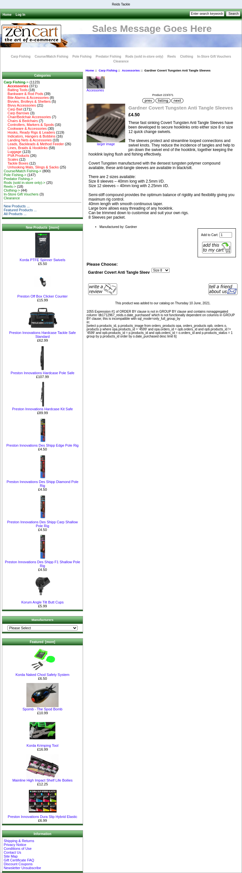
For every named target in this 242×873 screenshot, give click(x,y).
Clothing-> (12, 190)
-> (16, 82)
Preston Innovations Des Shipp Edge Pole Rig (42, 443)
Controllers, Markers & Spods (29, 125)
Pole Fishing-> (15, 175)
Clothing (186, 56)
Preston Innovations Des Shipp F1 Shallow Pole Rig (42, 562)
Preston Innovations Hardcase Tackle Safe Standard (42, 332)
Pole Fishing (81, 56)
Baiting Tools (15, 90)
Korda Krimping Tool (43, 743)
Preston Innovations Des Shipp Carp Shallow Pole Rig (42, 522)
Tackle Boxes (16, 163)
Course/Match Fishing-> (22, 171)
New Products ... (17, 206)
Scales (11, 159)
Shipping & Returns (19, 841)
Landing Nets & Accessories (27, 140)
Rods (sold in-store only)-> (24, 183)
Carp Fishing (107, 70)
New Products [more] (42, 227)
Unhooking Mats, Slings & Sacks (31, 167)
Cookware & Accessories (25, 128)
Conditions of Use (18, 848)
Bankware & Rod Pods (23, 94)
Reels (171, 56)
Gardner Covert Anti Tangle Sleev (119, 272)
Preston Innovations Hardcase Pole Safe (42, 371)
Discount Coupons (18, 864)
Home (7, 14)
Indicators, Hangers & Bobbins (29, 136)
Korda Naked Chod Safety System (42, 673)
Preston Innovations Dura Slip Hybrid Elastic (42, 815)
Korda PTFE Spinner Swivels (42, 258)
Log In (20, 14)
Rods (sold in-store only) (144, 56)
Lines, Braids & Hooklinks (26, 148)
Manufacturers (42, 620)
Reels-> (10, 186)
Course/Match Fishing (51, 56)
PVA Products (16, 155)
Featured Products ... (20, 210)
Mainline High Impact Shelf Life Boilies (42, 778)
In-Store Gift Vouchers (214, 56)
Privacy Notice (15, 845)
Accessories (131, 70)
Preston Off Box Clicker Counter (42, 294)
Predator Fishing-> (18, 179)
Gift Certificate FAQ (19, 860)
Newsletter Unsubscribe (22, 868)
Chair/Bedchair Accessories (27, 117)
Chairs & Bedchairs (21, 121)
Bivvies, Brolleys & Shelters (27, 101)
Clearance (121, 61)
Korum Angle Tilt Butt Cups (42, 600)
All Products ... (15, 214)
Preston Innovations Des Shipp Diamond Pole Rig (42, 482)
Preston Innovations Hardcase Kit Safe (42, 407)
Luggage (12, 152)
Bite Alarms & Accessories (26, 98)
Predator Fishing (108, 56)
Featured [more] (42, 642)
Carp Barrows (16, 113)
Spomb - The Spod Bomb (42, 707)
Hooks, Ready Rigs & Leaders (29, 132)
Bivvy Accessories (20, 105)
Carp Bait (13, 109)
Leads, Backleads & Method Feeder (34, 144)
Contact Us (12, 852)
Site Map (10, 856)
